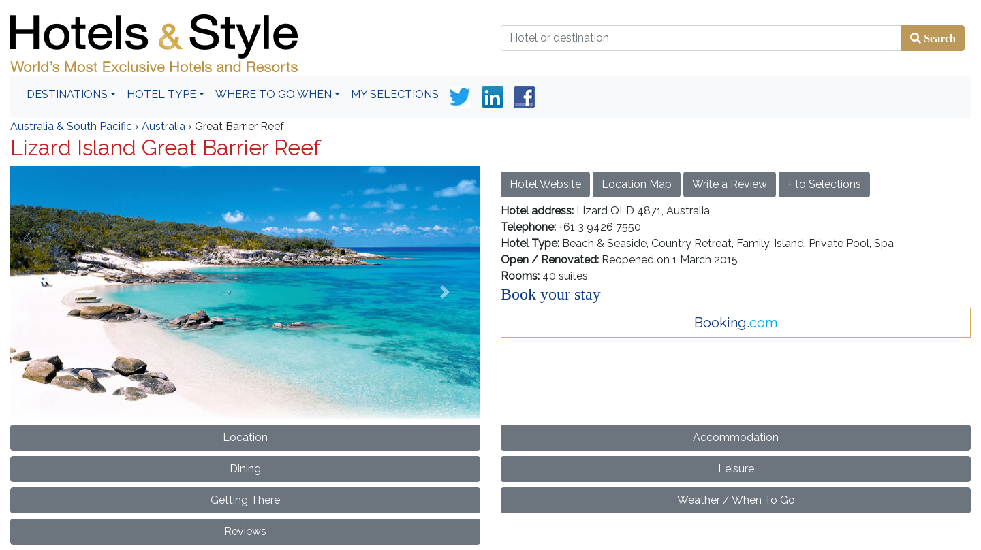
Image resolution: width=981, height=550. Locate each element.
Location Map (637, 184)
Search (938, 38)
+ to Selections (824, 184)
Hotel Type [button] (161, 94)
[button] (45, 292)
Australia (163, 126)
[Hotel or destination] (701, 38)
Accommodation (736, 437)
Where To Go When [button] (273, 94)
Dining (245, 468)
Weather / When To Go (736, 500)
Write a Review (729, 184)
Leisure (736, 468)
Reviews (245, 531)
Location (245, 437)
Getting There (245, 500)
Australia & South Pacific (71, 126)
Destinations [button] (67, 94)
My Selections (395, 94)
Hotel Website (545, 184)
